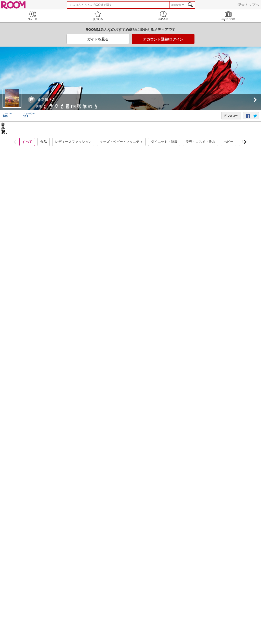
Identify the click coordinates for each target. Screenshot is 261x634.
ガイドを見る (98, 39)
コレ (30, 428)
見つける (97, 15)
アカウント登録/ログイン (163, 39)
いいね (55, 428)
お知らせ (163, 15)
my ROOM (228, 15)
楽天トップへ (248, 5)
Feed (32, 15)
